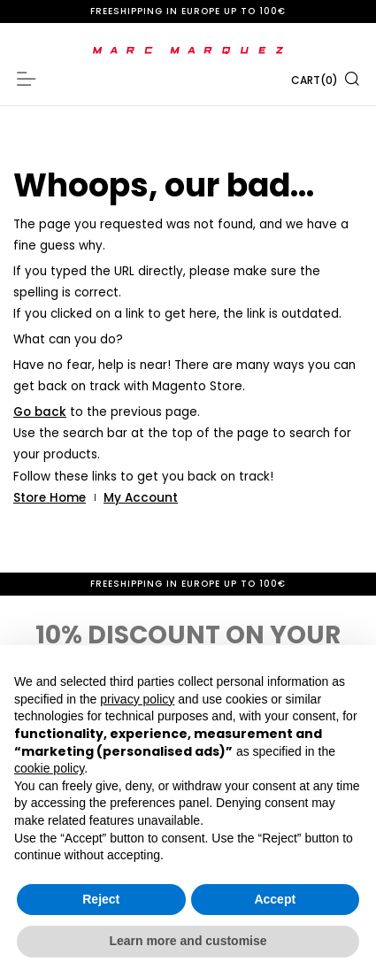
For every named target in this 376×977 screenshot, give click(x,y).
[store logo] (188, 50)
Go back (39, 412)
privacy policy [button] (137, 699)
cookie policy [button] (49, 768)
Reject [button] (100, 899)
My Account (141, 497)
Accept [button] (274, 899)
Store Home (49, 497)
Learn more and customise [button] (187, 941)
